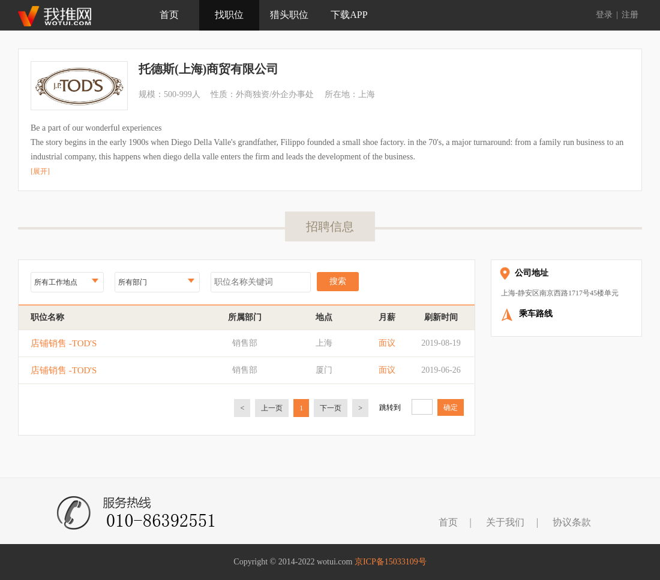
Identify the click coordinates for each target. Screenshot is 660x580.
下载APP (349, 15)
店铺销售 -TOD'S (64, 343)
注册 (630, 14)
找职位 (229, 15)
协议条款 (572, 522)
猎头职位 (289, 15)
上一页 (272, 408)
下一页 (330, 408)
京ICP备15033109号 (391, 561)
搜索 (337, 281)
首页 (169, 15)
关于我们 (505, 522)
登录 (604, 14)
